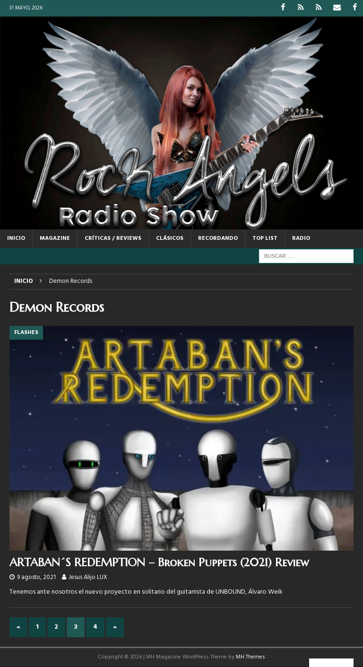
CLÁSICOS (169, 238)
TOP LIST (264, 238)
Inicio (16, 238)
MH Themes (250, 657)
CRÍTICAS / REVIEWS (113, 238)
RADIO (301, 238)
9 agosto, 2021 (36, 577)
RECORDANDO (218, 238)
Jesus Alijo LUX (88, 577)
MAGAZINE (55, 238)
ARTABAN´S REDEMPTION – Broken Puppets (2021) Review (159, 562)
